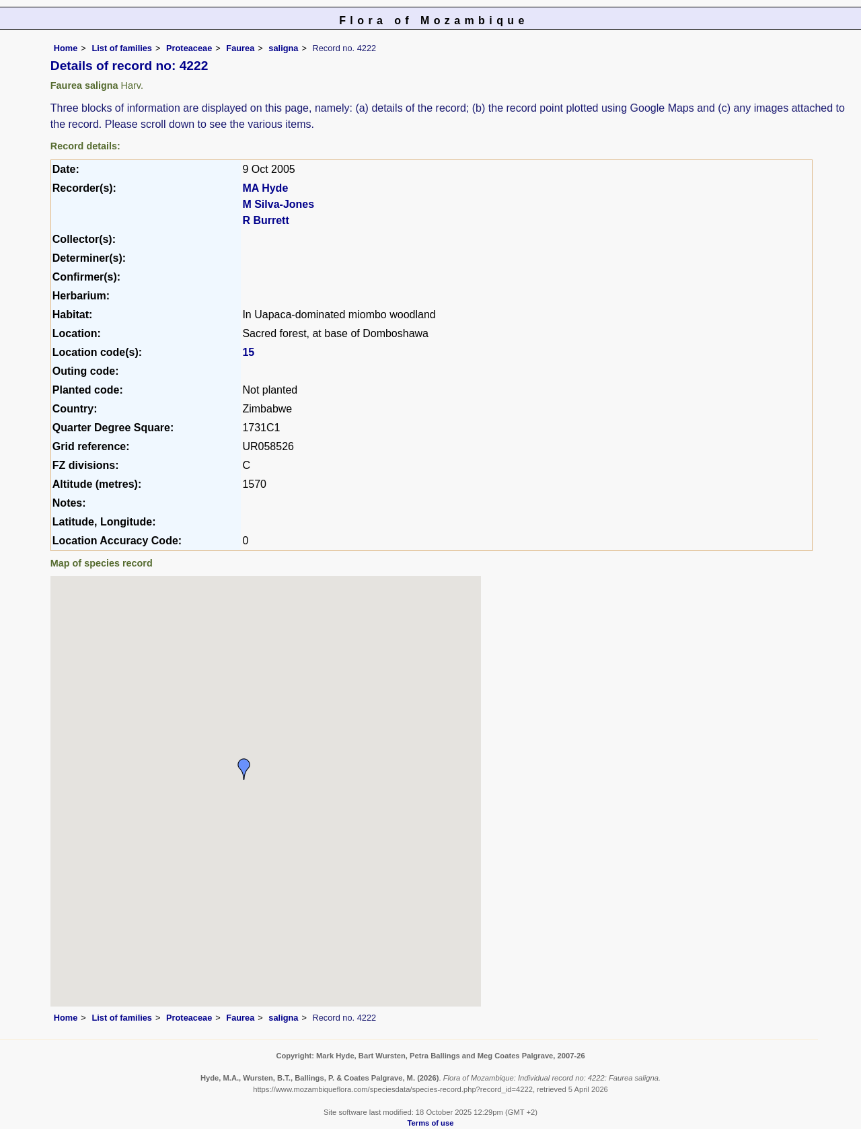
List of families (121, 48)
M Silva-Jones (278, 204)
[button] (244, 769)
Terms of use (431, 1123)
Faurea (240, 48)
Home (66, 48)
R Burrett (265, 220)
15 (248, 352)
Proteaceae (189, 48)
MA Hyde (265, 188)
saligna (283, 48)
